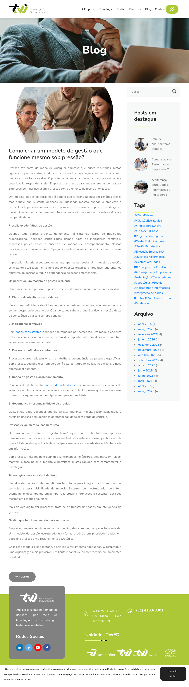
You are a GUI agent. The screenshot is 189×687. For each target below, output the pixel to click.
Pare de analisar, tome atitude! (161, 144)
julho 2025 (145, 371)
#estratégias (142, 283)
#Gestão (156, 283)
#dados (166, 277)
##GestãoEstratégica (148, 221)
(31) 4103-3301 (149, 610)
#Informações (161, 288)
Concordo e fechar (173, 674)
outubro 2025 (147, 355)
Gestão (120, 9)
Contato (160, 9)
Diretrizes (135, 9)
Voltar (22, 576)
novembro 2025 (148, 350)
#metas (139, 298)
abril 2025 (145, 386)
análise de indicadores (59, 385)
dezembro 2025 (148, 345)
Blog (148, 9)
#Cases (156, 277)
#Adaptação (142, 277)
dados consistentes (28, 332)
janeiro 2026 (146, 339)
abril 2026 (145, 324)
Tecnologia (106, 9)
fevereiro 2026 (148, 334)
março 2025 (146, 391)
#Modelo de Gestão (158, 298)
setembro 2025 (148, 360)
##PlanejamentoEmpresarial (153, 272)
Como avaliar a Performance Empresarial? (161, 164)
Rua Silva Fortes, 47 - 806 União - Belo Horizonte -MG (106, 616)
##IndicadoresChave (147, 226)
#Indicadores (143, 288)
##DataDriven (143, 215)
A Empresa (88, 9)
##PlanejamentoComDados (152, 267)
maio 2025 (145, 381)
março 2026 (146, 329)
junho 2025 (145, 376)
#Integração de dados (148, 293)
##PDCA (140, 231)
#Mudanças (142, 303)
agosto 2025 (146, 365)
